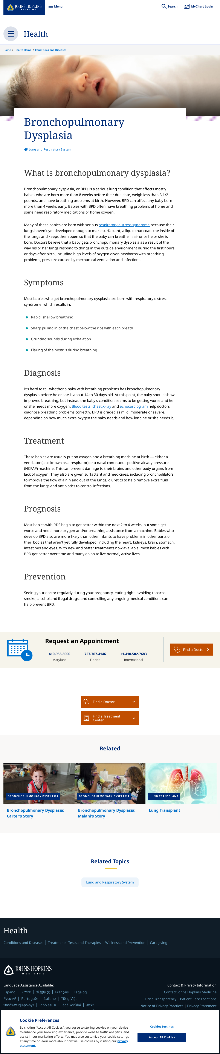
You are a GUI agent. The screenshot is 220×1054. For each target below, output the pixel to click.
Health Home (23, 50)
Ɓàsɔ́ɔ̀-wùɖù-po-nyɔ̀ (18, 1005)
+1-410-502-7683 (133, 653)
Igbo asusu (48, 1005)
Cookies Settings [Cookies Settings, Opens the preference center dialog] (162, 1026)
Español (9, 992)
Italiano (50, 998)
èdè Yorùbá (72, 1005)
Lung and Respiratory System (50, 149)
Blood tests (81, 406)
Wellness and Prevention (125, 942)
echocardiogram (134, 406)
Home (7, 50)
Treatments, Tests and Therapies (74, 942)
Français (62, 992)
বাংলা (90, 1005)
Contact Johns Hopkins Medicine (190, 992)
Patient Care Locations (198, 999)
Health (36, 33)
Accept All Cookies (162, 1037)
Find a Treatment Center (101, 718)
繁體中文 (43, 992)
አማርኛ (26, 992)
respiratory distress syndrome (124, 224)
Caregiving (158, 942)
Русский (9, 999)
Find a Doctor (99, 702)
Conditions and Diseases (50, 50)
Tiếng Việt (68, 999)
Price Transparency (160, 999)
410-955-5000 (59, 653)
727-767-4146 (95, 653)
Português (29, 998)
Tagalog (80, 992)
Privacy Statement (202, 1006)
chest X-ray (101, 406)
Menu (55, 8)
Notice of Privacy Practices (162, 1006)
